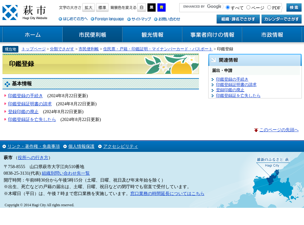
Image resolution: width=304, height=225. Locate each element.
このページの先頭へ (279, 129)
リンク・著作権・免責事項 (33, 146)
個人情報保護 (81, 146)
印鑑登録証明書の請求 (30, 103)
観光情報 (152, 34)
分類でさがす (62, 49)
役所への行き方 (33, 157)
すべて (237, 7)
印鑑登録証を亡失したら (32, 119)
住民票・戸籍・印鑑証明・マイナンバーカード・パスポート (158, 49)
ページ (257, 7)
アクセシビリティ (120, 146)
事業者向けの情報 (212, 34)
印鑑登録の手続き (25, 95)
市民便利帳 (93, 34)
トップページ (34, 49)
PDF (276, 7)
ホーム (33, 34)
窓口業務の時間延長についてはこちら (167, 193)
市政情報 (272, 34)
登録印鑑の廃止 (23, 111)
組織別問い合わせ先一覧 (66, 173)
